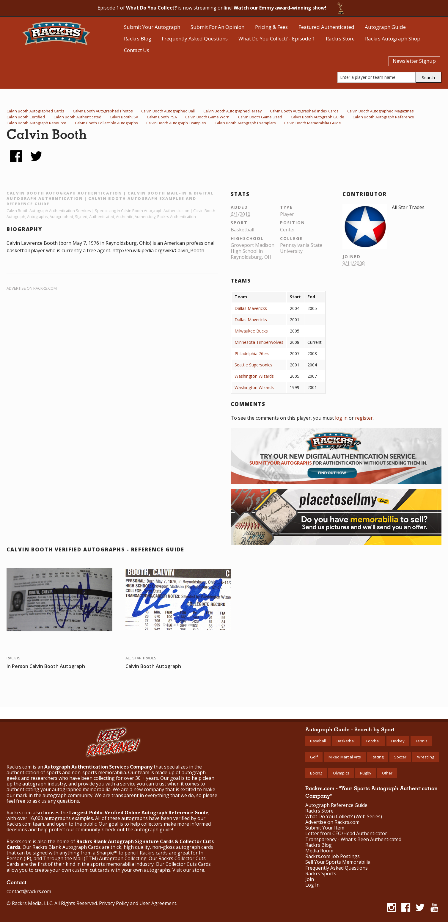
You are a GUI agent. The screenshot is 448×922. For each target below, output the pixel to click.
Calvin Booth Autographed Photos (103, 111)
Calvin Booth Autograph (153, 666)
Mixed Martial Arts (344, 757)
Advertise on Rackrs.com (32, 288)
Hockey (398, 741)
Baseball (318, 741)
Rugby (365, 773)
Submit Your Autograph (152, 26)
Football (373, 741)
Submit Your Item (324, 828)
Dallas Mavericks (251, 308)
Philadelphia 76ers (252, 353)
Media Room (319, 851)
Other (387, 773)
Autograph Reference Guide (336, 805)
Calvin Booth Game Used (260, 117)
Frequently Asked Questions (195, 38)
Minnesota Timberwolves (259, 342)
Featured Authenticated (326, 26)
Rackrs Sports (320, 873)
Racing (377, 757)
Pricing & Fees (271, 26)
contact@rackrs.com (29, 891)
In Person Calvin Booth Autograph (46, 666)
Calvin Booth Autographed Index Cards (304, 111)
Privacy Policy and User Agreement (137, 903)
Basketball (346, 741)
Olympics (341, 773)
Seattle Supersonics (253, 365)
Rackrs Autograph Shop (392, 38)
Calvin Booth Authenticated (77, 117)
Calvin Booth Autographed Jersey (232, 111)
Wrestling (425, 757)
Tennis (421, 741)
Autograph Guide (385, 26)
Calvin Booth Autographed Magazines (380, 111)
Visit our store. (188, 870)
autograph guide (153, 829)
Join (309, 879)
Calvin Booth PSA (162, 117)
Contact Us (136, 50)
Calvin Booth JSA (124, 117)
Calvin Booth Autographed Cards (35, 111)
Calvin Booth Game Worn (207, 117)
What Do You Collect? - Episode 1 (276, 38)
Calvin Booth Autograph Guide (317, 117)
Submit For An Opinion (217, 26)
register (364, 418)
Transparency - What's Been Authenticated (353, 839)
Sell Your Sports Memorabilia (337, 862)
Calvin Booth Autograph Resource (36, 123)
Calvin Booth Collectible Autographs (106, 123)
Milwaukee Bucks (251, 331)
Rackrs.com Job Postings (332, 856)
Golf (314, 757)
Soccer (400, 757)
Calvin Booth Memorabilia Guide (312, 123)
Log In (312, 885)
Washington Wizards (254, 376)
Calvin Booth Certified (26, 117)
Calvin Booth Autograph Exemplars (245, 123)
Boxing (316, 773)
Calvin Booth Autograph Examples (176, 123)
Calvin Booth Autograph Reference (383, 117)
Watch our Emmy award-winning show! (280, 7)
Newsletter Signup (414, 60)
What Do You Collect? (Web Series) (343, 816)
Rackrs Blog (137, 38)
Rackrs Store (340, 38)
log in (341, 418)
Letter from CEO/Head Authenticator (346, 833)
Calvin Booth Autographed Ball (168, 111)
